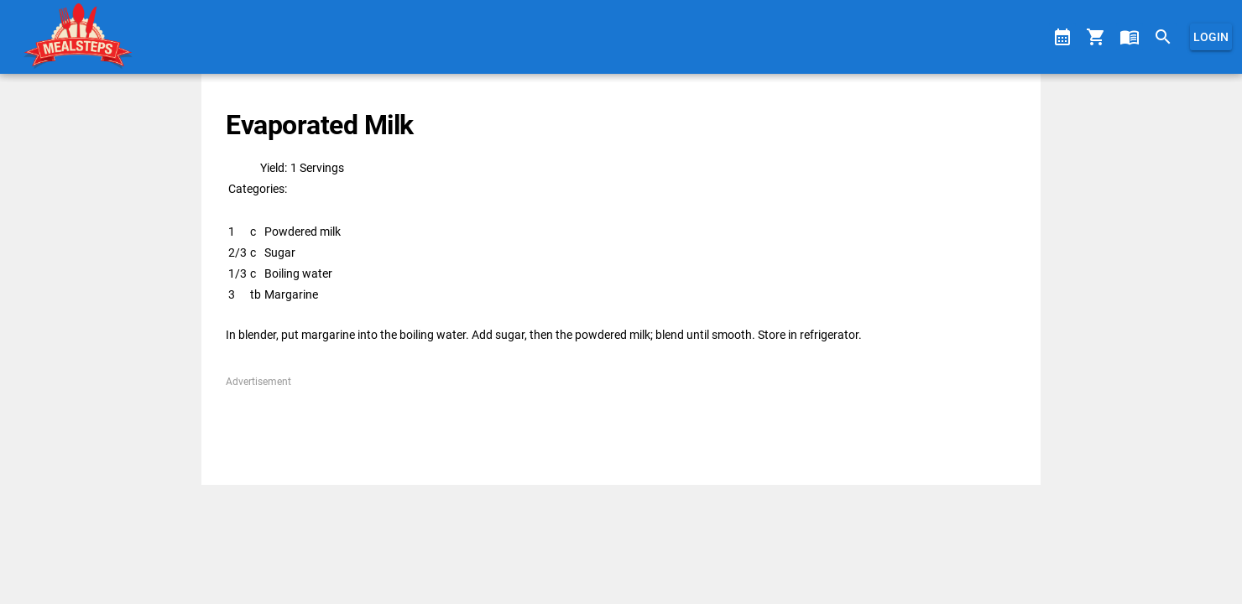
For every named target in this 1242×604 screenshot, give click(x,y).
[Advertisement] (620, 427)
